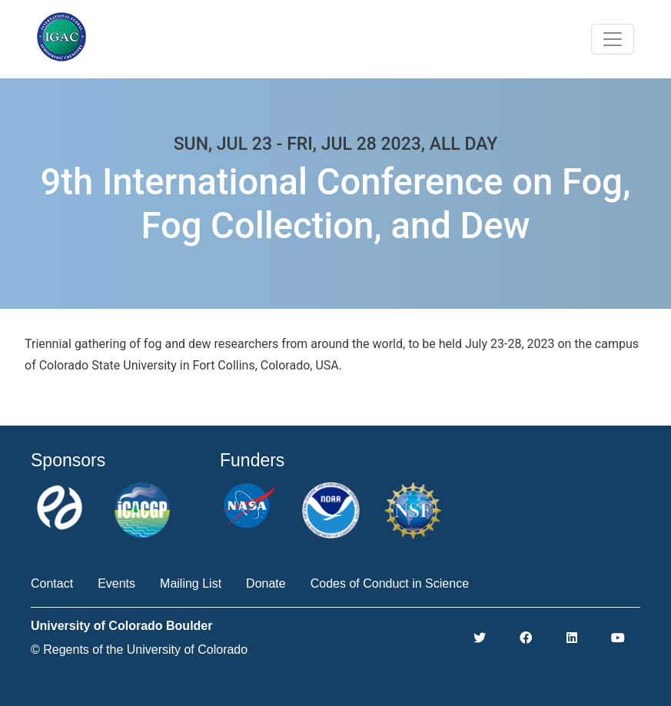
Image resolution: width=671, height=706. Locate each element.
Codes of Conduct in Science (390, 583)
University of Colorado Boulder (121, 625)
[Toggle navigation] (612, 39)
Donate (266, 583)
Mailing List (190, 583)
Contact (52, 583)
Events (116, 583)
